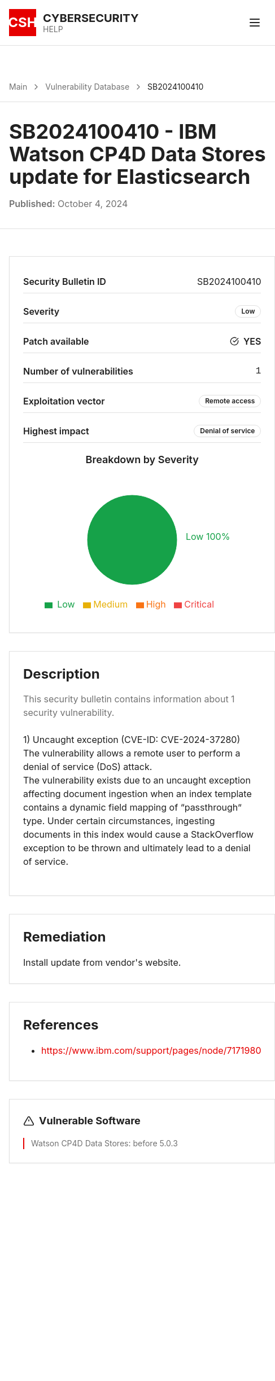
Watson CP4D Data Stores (79, 1143)
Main (18, 86)
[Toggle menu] (254, 22)
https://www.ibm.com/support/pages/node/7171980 (151, 1050)
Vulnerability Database (87, 86)
